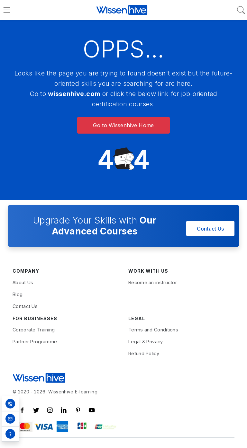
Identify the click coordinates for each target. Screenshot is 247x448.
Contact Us (210, 228)
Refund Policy (143, 353)
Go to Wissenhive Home (123, 125)
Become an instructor (152, 282)
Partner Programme (35, 341)
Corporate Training (34, 329)
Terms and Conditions (153, 329)
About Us (23, 282)
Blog (18, 294)
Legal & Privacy (145, 341)
